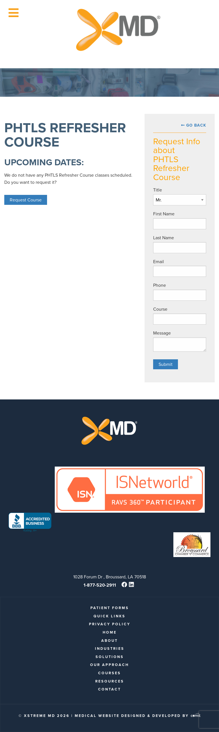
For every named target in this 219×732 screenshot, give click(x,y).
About (109, 640)
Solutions (110, 656)
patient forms (109, 608)
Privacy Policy (109, 624)
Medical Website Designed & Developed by (137, 715)
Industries (109, 648)
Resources (109, 681)
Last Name (163, 237)
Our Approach (109, 664)
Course (160, 309)
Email (158, 261)
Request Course (26, 200)
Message (162, 333)
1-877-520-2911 (100, 585)
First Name (164, 214)
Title (157, 190)
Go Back (196, 125)
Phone (159, 285)
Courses (109, 673)
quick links (109, 616)
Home (110, 632)
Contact (109, 689)
